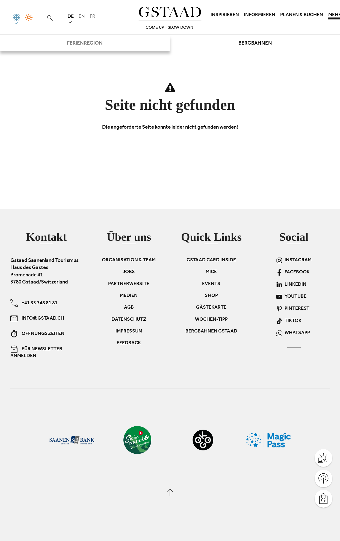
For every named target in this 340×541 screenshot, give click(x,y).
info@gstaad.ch (37, 318)
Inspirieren (225, 15)
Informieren (259, 15)
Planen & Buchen (301, 15)
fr (92, 17)
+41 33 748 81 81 (34, 303)
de (70, 19)
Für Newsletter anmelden (36, 352)
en (82, 17)
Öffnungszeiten (37, 333)
